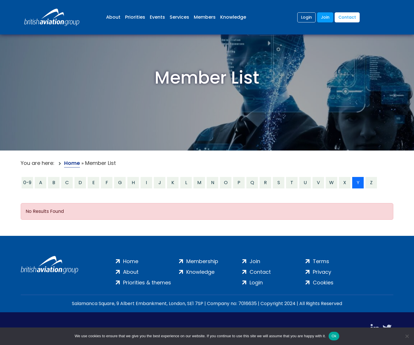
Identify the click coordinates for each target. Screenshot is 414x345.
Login (306, 17)
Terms (321, 261)
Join (325, 17)
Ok (333, 336)
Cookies (323, 282)
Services (179, 17)
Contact (347, 17)
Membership (202, 261)
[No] (407, 336)
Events (157, 17)
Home (72, 163)
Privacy (322, 271)
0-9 (27, 182)
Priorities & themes (147, 282)
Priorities (135, 17)
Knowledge (233, 17)
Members (205, 17)
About (113, 17)
